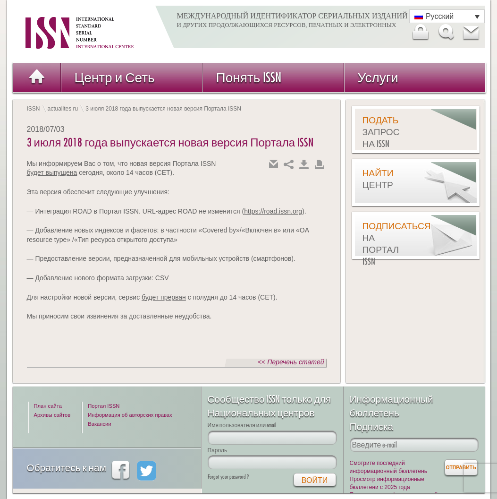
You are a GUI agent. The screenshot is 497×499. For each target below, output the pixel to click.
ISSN (33, 108)
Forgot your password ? (228, 476)
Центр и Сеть (115, 77)
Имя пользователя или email (242, 425)
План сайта (48, 406)
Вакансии (99, 424)
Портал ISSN (103, 406)
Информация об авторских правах (130, 415)
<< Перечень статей (291, 362)
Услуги (378, 77)
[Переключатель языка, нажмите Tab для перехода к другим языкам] (447, 16)
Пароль (217, 450)
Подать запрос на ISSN (381, 131)
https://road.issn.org (273, 211)
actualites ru (63, 108)
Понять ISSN (249, 77)
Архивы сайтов (52, 415)
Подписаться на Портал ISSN (386, 243)
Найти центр (378, 178)
